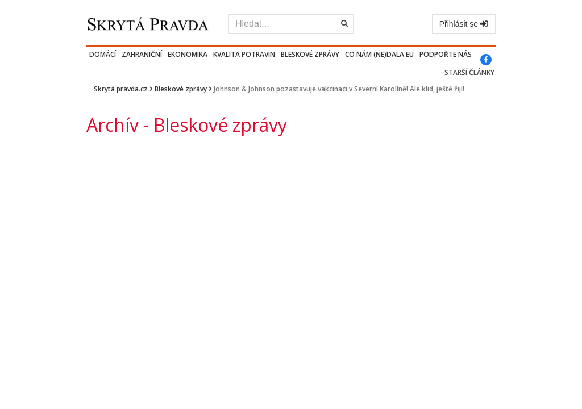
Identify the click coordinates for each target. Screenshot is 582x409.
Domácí (102, 54)
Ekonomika (187, 54)
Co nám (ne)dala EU (379, 54)
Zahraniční (142, 54)
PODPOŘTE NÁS (445, 54)
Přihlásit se (463, 23)
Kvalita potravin (244, 54)
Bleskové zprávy (310, 54)
